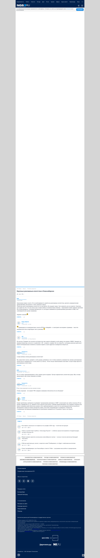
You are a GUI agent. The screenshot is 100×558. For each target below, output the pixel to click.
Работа (27, 1)
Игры (78, 1)
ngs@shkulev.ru (36, 529)
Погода (38, 1)
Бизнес (24, 288)
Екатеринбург (21, 492)
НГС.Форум (19, 288)
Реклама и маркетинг (31, 288)
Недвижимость (20, 1)
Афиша (57, 1)
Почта (47, 1)
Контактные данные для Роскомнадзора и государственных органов (34, 517)
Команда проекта (22, 506)
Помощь (20, 511)
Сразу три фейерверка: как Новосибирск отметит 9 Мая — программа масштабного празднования (49, 448)
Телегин (19, 353)
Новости (33, 1)
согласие (68, 9)
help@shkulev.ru (28, 531)
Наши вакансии (22, 508)
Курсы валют (64, 1)
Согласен (80, 9)
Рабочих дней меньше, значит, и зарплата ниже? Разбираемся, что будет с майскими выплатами (48, 443)
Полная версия (22, 468)
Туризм (52, 1)
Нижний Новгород (23, 494)
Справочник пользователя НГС (26, 471)
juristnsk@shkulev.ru (55, 530)
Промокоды (72, 1)
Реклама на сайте (22, 503)
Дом (43, 1)
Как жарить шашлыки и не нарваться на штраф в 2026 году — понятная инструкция (45, 425)
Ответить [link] (19, 317)
